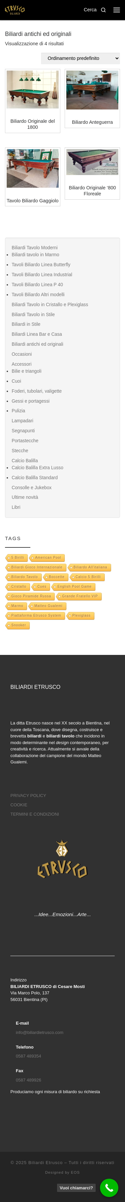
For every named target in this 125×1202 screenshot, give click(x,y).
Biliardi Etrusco (45, 1162)
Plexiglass (81, 615)
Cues (41, 586)
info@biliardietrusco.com (40, 1032)
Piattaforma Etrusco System (36, 615)
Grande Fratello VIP (80, 596)
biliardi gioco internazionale (37, 567)
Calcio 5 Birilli (88, 577)
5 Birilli (17, 557)
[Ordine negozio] (80, 58)
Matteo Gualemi (48, 606)
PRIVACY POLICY (28, 795)
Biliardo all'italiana (90, 567)
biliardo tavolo (24, 577)
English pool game (74, 586)
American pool (48, 557)
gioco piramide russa (31, 596)
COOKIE (18, 804)
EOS (75, 1172)
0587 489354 (28, 1056)
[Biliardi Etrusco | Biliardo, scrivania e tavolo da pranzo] (15, 9)
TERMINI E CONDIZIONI (34, 814)
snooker (18, 625)
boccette (57, 577)
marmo (17, 606)
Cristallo (18, 586)
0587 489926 (28, 1080)
